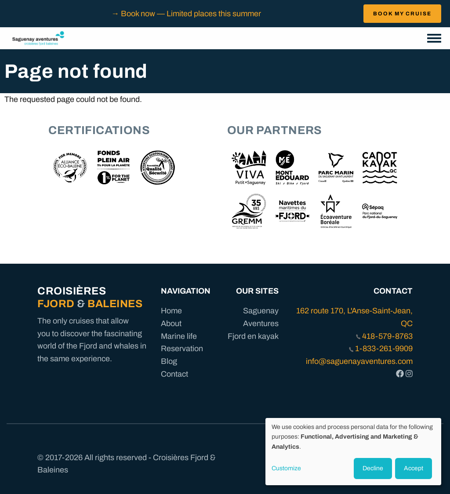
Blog (169, 361)
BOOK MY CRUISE (402, 14)
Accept (413, 468)
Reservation (182, 348)
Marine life (179, 336)
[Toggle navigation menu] (434, 38)
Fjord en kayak (253, 336)
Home (171, 310)
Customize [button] (286, 468)
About (171, 323)
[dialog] (353, 451)
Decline (373, 468)
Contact (174, 374)
